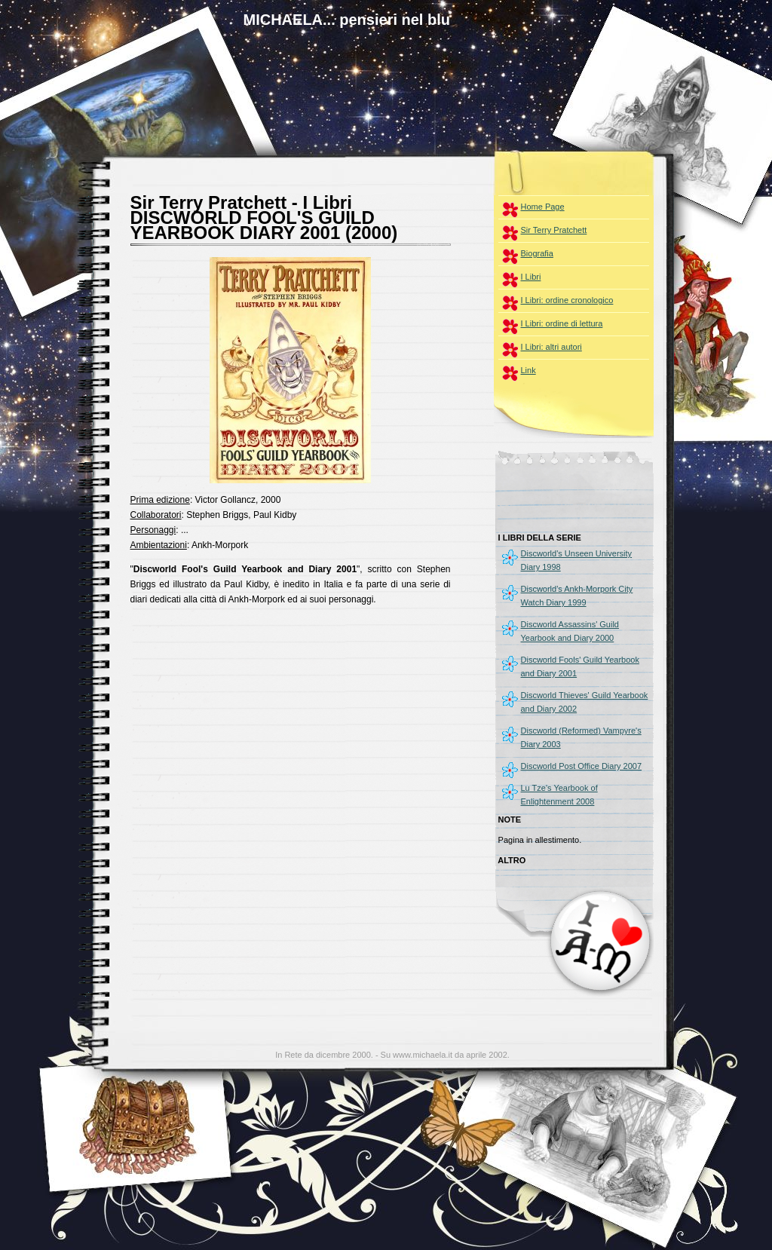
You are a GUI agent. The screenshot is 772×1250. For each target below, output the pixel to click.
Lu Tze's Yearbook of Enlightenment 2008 (559, 794)
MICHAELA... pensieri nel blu (347, 19)
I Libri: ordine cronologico (567, 300)
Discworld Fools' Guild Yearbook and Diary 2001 (580, 666)
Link (528, 370)
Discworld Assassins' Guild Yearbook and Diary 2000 (570, 631)
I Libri (531, 276)
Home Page (543, 206)
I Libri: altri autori (551, 346)
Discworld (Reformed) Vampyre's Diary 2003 (581, 737)
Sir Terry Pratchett (554, 229)
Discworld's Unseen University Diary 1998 (577, 560)
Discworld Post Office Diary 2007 (581, 766)
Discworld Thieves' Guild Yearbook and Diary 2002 (584, 702)
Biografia (537, 253)
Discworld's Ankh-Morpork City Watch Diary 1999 (577, 595)
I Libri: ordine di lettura (562, 323)
